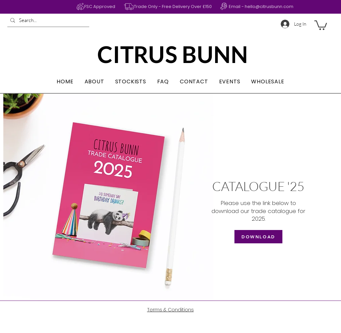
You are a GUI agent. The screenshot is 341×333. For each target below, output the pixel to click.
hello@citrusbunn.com (269, 6)
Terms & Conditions (170, 309)
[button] (320, 24)
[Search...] (47, 20)
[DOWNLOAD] (258, 236)
